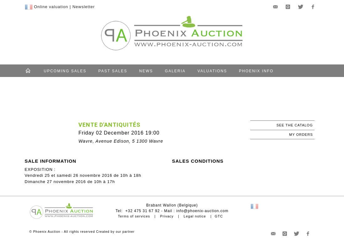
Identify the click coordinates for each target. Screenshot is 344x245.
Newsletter (83, 6)
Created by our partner (115, 231)
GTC (219, 216)
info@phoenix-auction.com (202, 211)
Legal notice (195, 216)
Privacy (167, 216)
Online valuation (51, 6)
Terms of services (134, 216)
